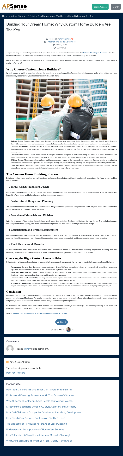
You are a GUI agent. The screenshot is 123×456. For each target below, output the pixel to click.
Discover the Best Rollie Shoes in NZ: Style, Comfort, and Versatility (41, 406)
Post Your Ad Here (15, 372)
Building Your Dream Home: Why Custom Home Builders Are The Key (39, 313)
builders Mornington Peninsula (95, 53)
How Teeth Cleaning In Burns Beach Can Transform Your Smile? (39, 389)
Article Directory (19, 16)
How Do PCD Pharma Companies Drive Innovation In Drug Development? (44, 412)
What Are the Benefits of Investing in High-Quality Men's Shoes (39, 440)
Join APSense (100, 7)
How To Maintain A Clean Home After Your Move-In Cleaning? (38, 435)
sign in (27, 348)
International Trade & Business (61, 41)
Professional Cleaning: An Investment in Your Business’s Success (40, 395)
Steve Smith (65, 38)
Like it (61, 322)
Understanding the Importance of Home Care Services (35, 429)
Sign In (116, 7)
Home (5, 16)
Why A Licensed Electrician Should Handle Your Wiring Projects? (39, 400)
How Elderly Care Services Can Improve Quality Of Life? (35, 417)
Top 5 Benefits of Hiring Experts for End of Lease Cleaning (36, 423)
